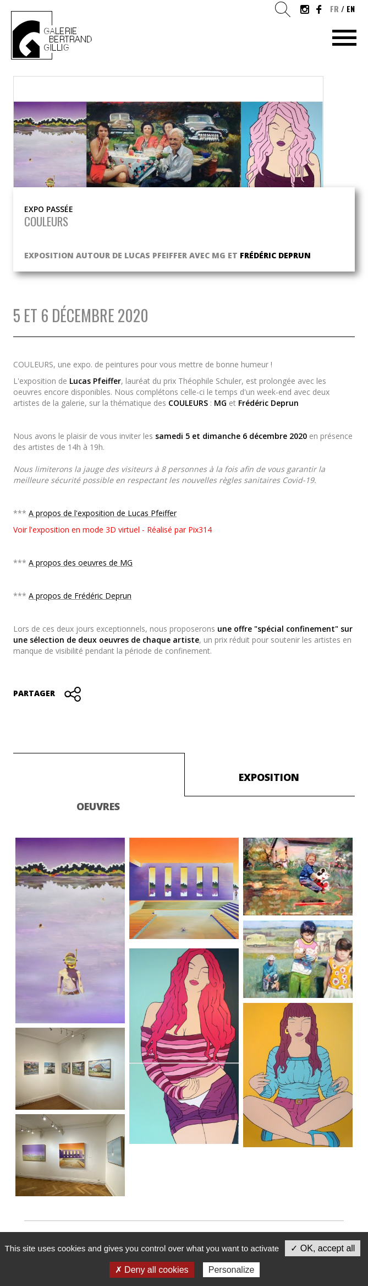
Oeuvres (98, 806)
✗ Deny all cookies (152, 1269)
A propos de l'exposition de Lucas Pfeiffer (103, 513)
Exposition (269, 777)
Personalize (231, 1269)
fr (334, 8)
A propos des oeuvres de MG (81, 562)
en (351, 8)
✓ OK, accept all (322, 1248)
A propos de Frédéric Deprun (80, 595)
